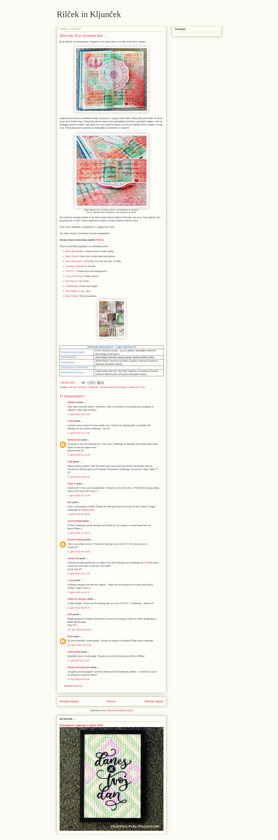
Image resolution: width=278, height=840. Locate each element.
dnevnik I (82, 387)
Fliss (70, 614)
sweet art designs (77, 599)
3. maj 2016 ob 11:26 (78, 660)
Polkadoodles (87, 510)
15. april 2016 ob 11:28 (79, 645)
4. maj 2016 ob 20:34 (78, 679)
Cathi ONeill (74, 651)
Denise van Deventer (79, 667)
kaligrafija (93, 387)
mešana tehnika (108, 387)
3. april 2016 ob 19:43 (79, 454)
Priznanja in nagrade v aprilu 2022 (81, 725)
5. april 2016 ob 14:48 (79, 551)
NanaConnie (74, 439)
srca (143, 387)
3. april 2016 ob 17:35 (79, 433)
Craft (145, 562)
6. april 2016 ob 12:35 (79, 573)
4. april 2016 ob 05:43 (79, 477)
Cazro (71, 421)
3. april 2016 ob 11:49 (79, 414)
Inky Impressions (74, 261)
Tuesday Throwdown (76, 266)
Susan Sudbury (76, 539)
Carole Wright (75, 521)
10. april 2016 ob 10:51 (79, 629)
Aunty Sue (73, 558)
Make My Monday (74, 251)
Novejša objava (69, 701)
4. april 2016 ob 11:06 (79, 495)
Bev (70, 502)
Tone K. (72, 483)
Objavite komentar (73, 686)
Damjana (72, 402)
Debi (70, 461)
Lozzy (71, 580)
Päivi (70, 636)
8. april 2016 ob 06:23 (79, 607)
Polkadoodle (71, 286)
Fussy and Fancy (74, 276)
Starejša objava (154, 701)
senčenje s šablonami (128, 387)
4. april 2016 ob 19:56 (79, 514)
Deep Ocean (71, 256)
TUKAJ (100, 240)
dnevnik (73, 387)
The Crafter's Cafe (74, 291)
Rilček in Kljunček (89, 14)
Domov (111, 701)
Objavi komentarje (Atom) (120, 710)
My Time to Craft (73, 281)
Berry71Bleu (71, 296)
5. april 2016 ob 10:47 (79, 533)
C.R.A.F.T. (70, 271)
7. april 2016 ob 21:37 (79, 592)
